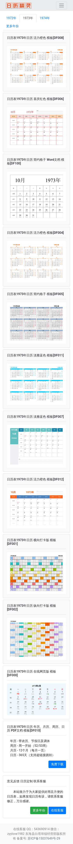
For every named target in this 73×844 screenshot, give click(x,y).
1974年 (45, 18)
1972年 (11, 18)
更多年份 (12, 26)
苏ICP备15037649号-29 (44, 838)
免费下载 (57, 764)
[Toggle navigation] (61, 5)
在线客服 (57, 810)
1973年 (28, 18)
